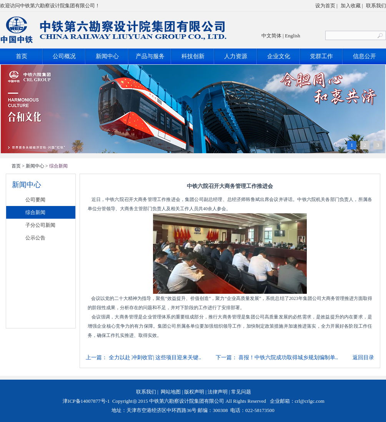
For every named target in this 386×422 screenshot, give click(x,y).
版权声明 (194, 392)
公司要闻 (35, 200)
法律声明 (218, 392)
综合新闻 (35, 212)
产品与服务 (150, 56)
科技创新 (193, 56)
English (292, 36)
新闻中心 (107, 56)
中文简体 (271, 36)
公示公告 (35, 238)
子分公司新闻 (40, 225)
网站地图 (171, 392)
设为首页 (325, 5)
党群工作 (321, 56)
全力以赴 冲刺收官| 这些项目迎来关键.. (155, 357)
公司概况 (64, 56)
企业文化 (278, 56)
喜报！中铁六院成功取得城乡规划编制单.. (288, 357)
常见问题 (241, 392)
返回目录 (363, 357)
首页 (21, 56)
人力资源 (235, 56)
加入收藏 (351, 5)
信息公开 (364, 56)
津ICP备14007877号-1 (86, 401)
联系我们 (376, 5)
